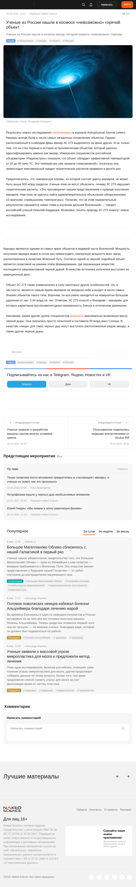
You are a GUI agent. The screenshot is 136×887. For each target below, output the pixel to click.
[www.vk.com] (99, 877)
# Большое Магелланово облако (44, 581)
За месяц (122, 531)
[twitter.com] (92, 877)
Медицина (14, 637)
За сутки (89, 531)
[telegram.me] (122, 877)
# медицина (76, 637)
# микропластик (65, 690)
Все (59, 456)
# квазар (41, 40)
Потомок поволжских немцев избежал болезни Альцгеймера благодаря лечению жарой (48, 606)
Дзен (60, 384)
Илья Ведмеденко (41, 487)
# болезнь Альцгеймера (36, 637)
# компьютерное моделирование (26, 585)
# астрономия (25, 40)
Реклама (125, 809)
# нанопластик (85, 690)
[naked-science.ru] (130, 877)
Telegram (20, 384)
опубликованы (62, 132)
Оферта (82, 809)
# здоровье (60, 637)
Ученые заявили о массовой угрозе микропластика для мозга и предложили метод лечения (48, 656)
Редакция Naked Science (43, 13)
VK (101, 384)
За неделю (106, 531)
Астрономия (15, 581)
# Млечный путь (17, 589)
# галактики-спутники (77, 581)
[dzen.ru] (114, 877)
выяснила (77, 316)
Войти (127, 4)
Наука (10, 40)
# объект (55, 40)
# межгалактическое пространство (67, 585)
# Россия (68, 40)
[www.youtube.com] (107, 877)
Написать (107, 4)
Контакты (95, 809)
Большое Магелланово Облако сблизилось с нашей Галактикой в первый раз (46, 549)
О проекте (110, 809)
